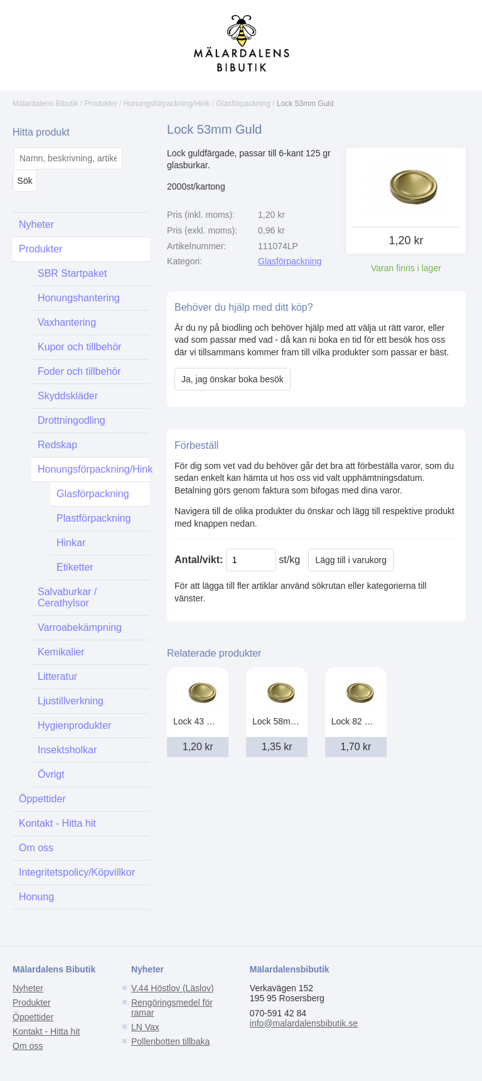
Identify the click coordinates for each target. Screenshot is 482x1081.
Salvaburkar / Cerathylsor (67, 597)
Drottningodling (71, 420)
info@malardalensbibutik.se (304, 1023)
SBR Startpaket (72, 273)
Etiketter (75, 567)
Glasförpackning (243, 103)
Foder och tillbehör (79, 371)
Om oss (36, 847)
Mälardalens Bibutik (45, 103)
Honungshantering (79, 298)
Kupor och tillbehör (79, 347)
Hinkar (70, 542)
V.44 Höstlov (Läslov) (172, 988)
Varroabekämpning (80, 627)
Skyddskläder (68, 395)
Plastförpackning (93, 518)
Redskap (57, 444)
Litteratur (57, 676)
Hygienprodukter (74, 725)
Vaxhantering (67, 322)
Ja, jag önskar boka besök (232, 379)
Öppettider (42, 798)
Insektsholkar (67, 750)
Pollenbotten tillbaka (170, 1041)
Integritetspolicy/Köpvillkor (77, 872)
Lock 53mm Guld (305, 103)
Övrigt (51, 774)
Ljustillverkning (71, 701)
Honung (36, 896)
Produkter (101, 103)
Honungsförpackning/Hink (167, 103)
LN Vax (145, 1027)
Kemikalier (61, 652)
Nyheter (36, 224)
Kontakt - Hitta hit (57, 823)
